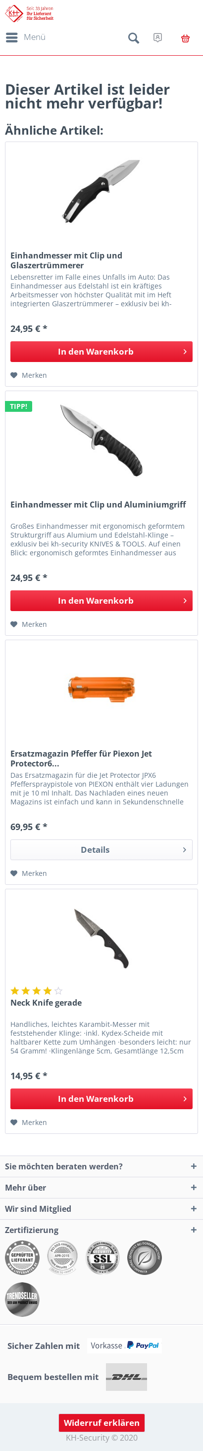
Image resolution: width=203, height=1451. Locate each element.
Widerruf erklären (102, 1422)
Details (133, 848)
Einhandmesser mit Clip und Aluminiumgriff (98, 505)
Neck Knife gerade (46, 1003)
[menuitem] (24, 37)
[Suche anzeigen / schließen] (134, 40)
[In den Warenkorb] (101, 351)
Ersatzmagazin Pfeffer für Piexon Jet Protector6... (81, 758)
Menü (26, 36)
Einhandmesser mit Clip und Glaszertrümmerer (66, 260)
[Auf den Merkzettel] (28, 375)
